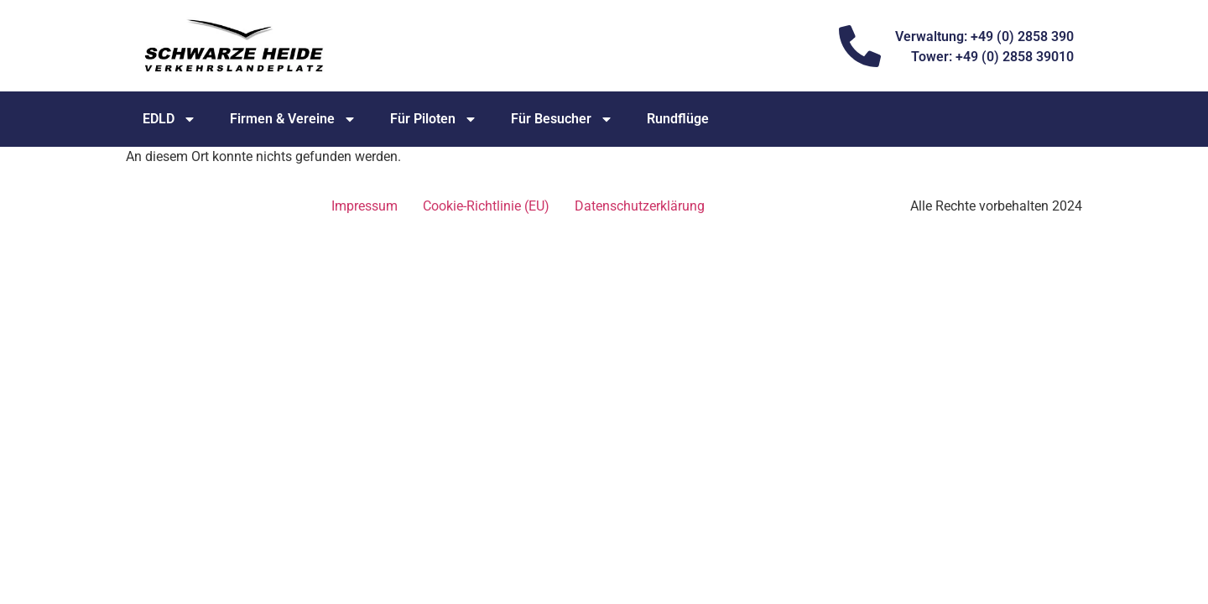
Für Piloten (433, 119)
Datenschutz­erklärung (640, 206)
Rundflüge (678, 119)
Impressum (364, 206)
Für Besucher (562, 119)
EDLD (169, 119)
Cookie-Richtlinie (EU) (486, 206)
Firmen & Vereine (293, 119)
